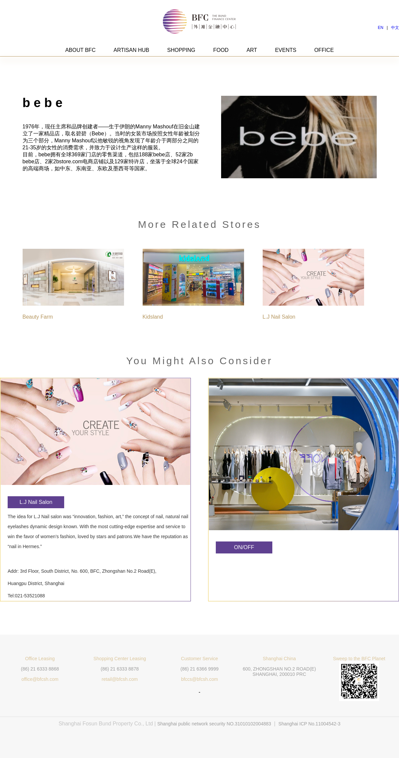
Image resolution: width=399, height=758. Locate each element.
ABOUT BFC (80, 50)
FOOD (220, 50)
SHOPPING (181, 50)
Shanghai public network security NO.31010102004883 (214, 723)
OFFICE (324, 50)
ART (251, 50)
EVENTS (285, 50)
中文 (395, 27)
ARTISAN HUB (131, 50)
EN (380, 27)
